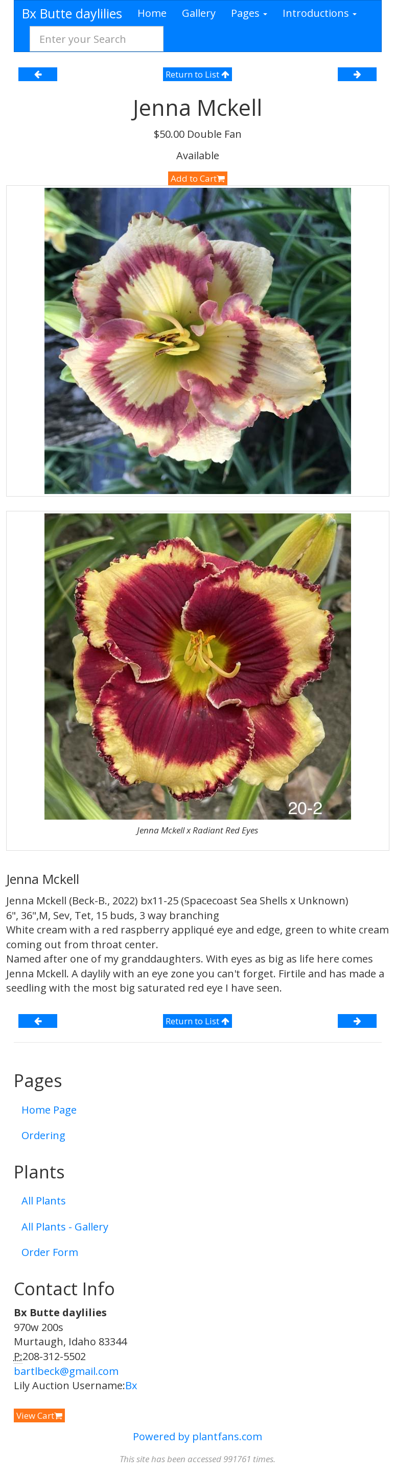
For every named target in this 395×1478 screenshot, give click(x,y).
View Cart (39, 1415)
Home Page (49, 1110)
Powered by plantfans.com (197, 1436)
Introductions (320, 13)
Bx (131, 1385)
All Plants (43, 1201)
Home (152, 13)
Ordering (43, 1135)
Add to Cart (198, 178)
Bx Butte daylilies (72, 13)
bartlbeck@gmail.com (66, 1371)
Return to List (197, 74)
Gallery (199, 13)
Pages (249, 13)
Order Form (49, 1252)
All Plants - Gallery (64, 1227)
